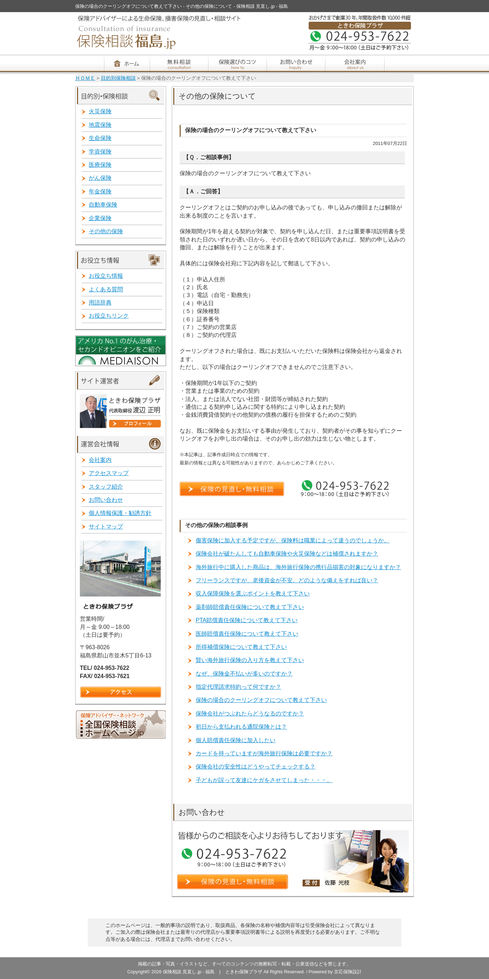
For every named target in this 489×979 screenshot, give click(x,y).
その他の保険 (106, 231)
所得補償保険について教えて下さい (241, 647)
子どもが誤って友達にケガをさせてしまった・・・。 (264, 780)
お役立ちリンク (109, 316)
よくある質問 (106, 289)
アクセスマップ (109, 473)
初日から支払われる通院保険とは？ (241, 727)
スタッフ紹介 (106, 487)
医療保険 (100, 165)
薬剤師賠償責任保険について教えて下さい (250, 607)
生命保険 (100, 138)
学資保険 (100, 152)
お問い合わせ (106, 500)
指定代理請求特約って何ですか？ (238, 687)
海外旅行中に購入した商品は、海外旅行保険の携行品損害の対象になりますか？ (298, 567)
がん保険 (100, 178)
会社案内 (100, 460)
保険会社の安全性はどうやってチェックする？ (255, 767)
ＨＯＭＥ (85, 78)
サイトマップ (106, 527)
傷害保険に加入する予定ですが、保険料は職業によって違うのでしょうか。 (293, 540)
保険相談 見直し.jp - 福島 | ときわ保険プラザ (213, 971)
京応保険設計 (348, 971)
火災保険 (100, 111)
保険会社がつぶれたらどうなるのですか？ (250, 713)
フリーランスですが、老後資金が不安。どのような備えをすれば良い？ (287, 580)
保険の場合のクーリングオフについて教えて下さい (261, 700)
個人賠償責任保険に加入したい (236, 740)
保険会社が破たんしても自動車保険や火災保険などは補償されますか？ (287, 554)
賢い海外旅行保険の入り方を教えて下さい (250, 660)
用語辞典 (100, 303)
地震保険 (100, 125)
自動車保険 (103, 205)
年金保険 (100, 191)
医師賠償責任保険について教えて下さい (247, 634)
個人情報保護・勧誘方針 (120, 513)
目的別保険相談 (118, 78)
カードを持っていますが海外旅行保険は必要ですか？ (264, 753)
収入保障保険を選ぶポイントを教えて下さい (253, 593)
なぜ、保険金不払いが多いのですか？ (244, 674)
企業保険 (100, 218)
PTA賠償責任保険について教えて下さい (247, 620)
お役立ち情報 (106, 276)
